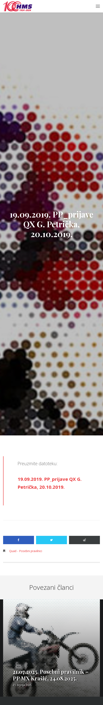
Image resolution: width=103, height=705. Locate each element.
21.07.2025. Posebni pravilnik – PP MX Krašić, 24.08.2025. (50, 675)
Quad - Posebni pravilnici (25, 551)
